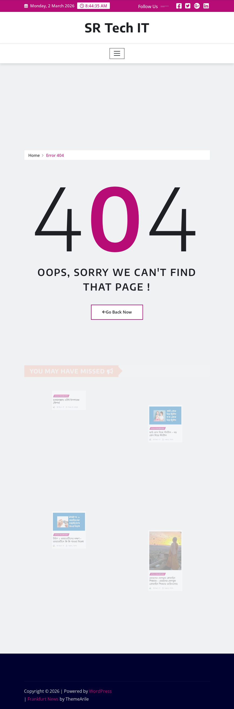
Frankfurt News (43, 699)
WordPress (100, 691)
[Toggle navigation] (117, 53)
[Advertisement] (118, 104)
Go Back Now (117, 312)
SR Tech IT (117, 27)
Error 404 (55, 155)
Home (34, 155)
